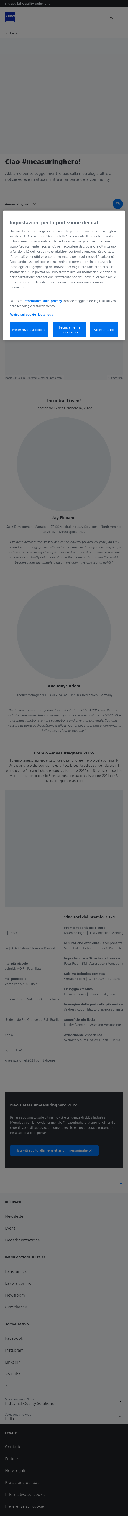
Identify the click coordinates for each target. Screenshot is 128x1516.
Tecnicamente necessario (70, 329)
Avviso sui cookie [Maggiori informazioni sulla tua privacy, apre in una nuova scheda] (23, 314)
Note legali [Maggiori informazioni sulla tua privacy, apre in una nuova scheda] (46, 314)
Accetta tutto (104, 329)
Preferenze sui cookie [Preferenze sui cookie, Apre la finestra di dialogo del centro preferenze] (29, 329)
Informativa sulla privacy (42, 300)
